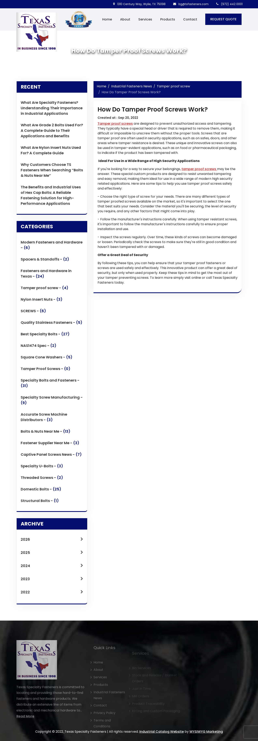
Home (107, 19)
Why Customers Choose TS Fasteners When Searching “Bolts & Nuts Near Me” (52, 170)
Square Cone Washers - (46, 359)
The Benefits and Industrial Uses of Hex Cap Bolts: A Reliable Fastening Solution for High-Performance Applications (51, 195)
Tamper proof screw (173, 86)
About (125, 19)
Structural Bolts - (40, 502)
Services (145, 19)
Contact (190, 19)
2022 (52, 594)
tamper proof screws (199, 169)
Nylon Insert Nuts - (41, 301)
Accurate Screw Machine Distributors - (44, 419)
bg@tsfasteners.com (191, 4)
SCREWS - (33, 313)
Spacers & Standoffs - (45, 261)
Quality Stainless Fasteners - (51, 324)
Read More (25, 727)
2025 (52, 554)
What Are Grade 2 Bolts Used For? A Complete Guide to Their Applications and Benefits (52, 130)
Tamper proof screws (115, 123)
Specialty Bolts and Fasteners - (50, 385)
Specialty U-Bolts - (42, 468)
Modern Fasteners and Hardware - (52, 247)
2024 (52, 567)
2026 (52, 541)
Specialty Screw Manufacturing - (52, 402)
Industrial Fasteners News (131, 86)
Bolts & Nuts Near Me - (45, 433)
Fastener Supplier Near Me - (50, 445)
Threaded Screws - (42, 479)
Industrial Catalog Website (161, 731)
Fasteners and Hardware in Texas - (46, 275)
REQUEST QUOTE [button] (223, 19)
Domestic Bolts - (41, 491)
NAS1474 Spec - (38, 347)
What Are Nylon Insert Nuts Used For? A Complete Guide (51, 150)
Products (167, 19)
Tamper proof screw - (44, 290)
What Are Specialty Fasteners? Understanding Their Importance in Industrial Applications (52, 108)
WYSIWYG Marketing (206, 731)
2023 (52, 580)
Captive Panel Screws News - (51, 456)
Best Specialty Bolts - (45, 336)
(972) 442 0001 (229, 4)
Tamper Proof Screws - (45, 370)
